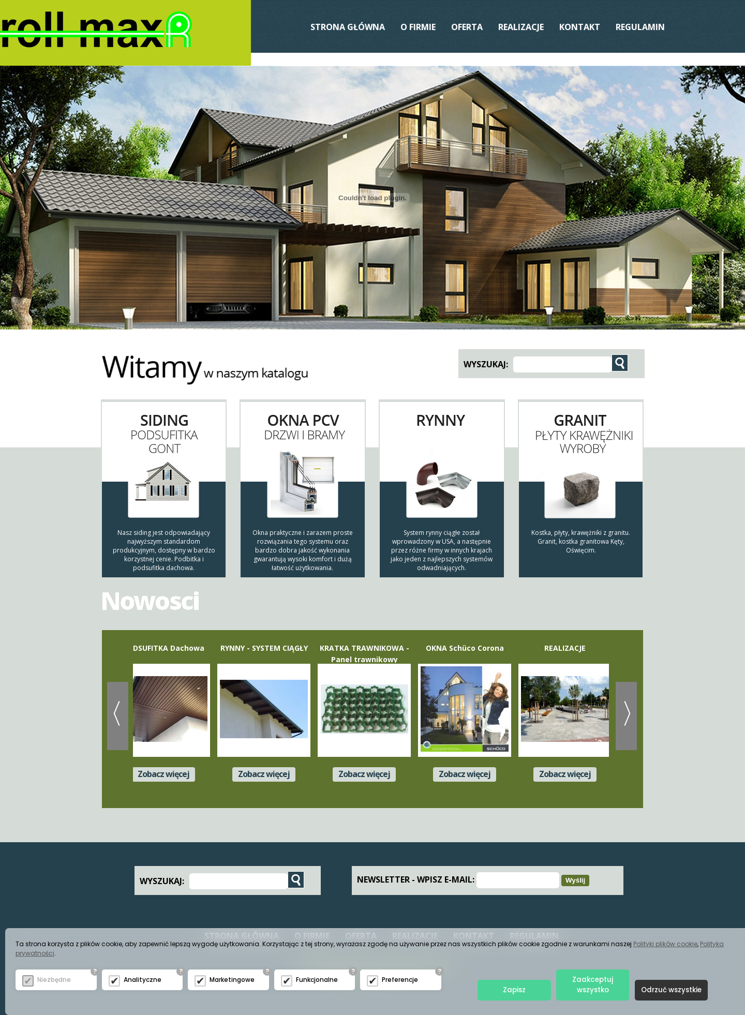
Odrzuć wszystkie (670, 990)
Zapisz (513, 990)
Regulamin (640, 27)
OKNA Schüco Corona (466, 648)
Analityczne (142, 979)
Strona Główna (347, 27)
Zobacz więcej (165, 774)
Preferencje (400, 979)
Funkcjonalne (317, 979)
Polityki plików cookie (665, 943)
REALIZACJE (521, 27)
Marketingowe (232, 979)
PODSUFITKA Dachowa (165, 648)
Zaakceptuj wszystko (592, 985)
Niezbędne (54, 979)
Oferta (467, 27)
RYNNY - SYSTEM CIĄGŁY (265, 648)
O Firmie (418, 27)
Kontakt (579, 27)
